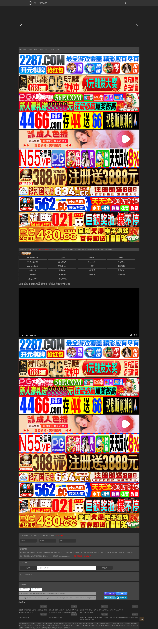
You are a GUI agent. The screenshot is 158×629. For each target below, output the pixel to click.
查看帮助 (59, 535)
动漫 (52, 49)
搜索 (58, 49)
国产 (24, 49)
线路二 (62, 540)
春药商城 (62, 270)
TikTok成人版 (33, 262)
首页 (20, 49)
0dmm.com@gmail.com (107, 249)
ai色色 (121, 258)
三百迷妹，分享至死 (43, 568)
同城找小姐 (62, 279)
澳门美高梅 (62, 262)
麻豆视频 (121, 266)
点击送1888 (32, 279)
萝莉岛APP (62, 266)
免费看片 (91, 270)
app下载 (32, 3)
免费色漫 (121, 275)
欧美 (41, 49)
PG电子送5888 (32, 258)
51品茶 (62, 258)
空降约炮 (32, 270)
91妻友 (91, 258)
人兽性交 (62, 275)
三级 (46, 49)
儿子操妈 (91, 275)
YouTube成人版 (32, 266)
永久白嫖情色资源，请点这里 (46, 249)
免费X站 (33, 275)
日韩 (35, 49)
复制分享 (105, 568)
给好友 (28, 568)
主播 (30, 49)
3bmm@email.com (87, 249)
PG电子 (92, 266)
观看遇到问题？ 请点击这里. (82, 556)
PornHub (91, 262)
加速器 (23, 540)
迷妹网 (43, 3)
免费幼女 (121, 270)
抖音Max (121, 262)
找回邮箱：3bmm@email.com (61, 556)
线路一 (42, 540)
